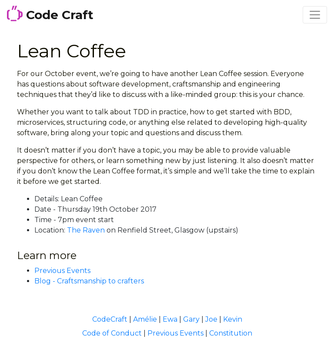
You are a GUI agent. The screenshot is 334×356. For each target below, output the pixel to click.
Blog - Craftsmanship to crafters (89, 281)
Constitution (230, 333)
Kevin (232, 319)
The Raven (86, 230)
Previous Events (62, 270)
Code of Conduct (112, 333)
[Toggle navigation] (315, 14)
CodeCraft (109, 319)
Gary (191, 319)
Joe (211, 319)
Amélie (145, 319)
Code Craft (50, 14)
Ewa (170, 319)
